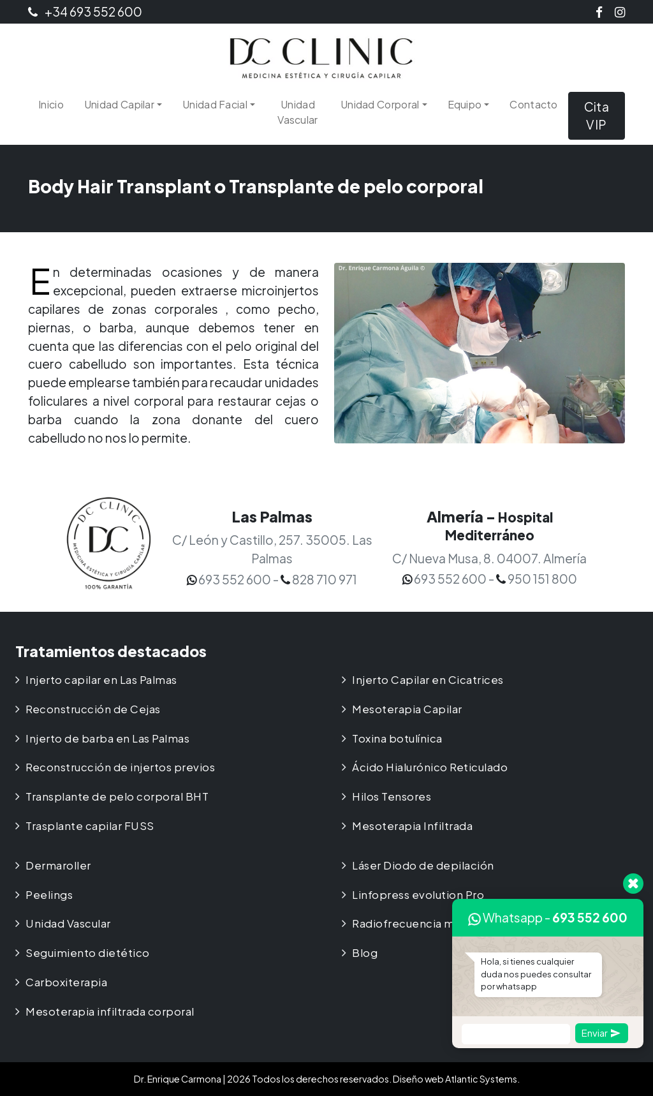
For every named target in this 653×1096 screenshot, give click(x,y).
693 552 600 (589, 917)
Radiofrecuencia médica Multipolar (447, 923)
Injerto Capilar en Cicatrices (428, 679)
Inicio (51, 104)
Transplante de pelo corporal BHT (117, 796)
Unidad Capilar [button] (119, 104)
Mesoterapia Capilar (407, 709)
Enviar (601, 1032)
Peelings (49, 894)
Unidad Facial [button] (214, 104)
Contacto (533, 104)
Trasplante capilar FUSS (90, 826)
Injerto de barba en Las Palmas (107, 738)
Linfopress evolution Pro (418, 894)
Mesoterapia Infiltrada (412, 826)
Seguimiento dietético (88, 952)
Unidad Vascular (297, 112)
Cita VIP (596, 116)
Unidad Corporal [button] (380, 104)
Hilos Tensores (391, 796)
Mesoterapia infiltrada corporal (110, 1011)
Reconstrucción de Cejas (93, 709)
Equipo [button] (465, 104)
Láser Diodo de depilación (423, 865)
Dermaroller (58, 865)
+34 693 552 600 (85, 11)
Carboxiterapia (66, 982)
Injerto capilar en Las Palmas (101, 679)
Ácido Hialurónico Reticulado (430, 767)
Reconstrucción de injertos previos (120, 767)
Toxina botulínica (397, 738)
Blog (365, 952)
